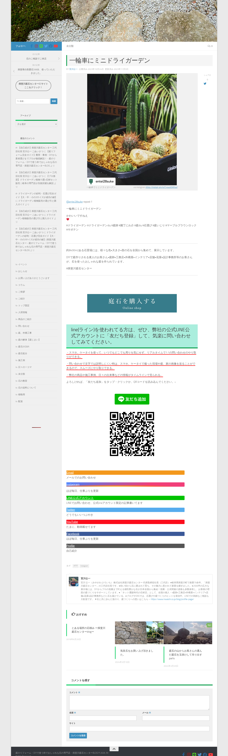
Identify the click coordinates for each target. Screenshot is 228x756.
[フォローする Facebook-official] (31, 46)
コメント (74, 692)
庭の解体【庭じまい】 (29, 339)
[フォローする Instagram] (36, 46)
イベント (22, 264)
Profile (70, 545)
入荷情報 (22, 312)
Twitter (70, 509)
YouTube (72, 521)
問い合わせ (23, 326)
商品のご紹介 (25, 319)
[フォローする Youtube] (55, 46)
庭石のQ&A (23, 346)
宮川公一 (73, 69)
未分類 (69, 46)
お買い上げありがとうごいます (34, 278)
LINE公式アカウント (80, 497)
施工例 (21, 360)
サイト (72, 723)
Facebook (72, 534)
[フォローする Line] (41, 46)
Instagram (73, 484)
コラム (21, 285)
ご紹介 (21, 298)
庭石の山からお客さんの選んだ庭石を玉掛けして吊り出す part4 (185, 654)
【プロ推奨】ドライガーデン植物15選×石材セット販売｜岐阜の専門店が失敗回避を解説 (36, 180)
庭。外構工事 (25, 333)
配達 (20, 401)
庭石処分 (22, 353)
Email (70, 472)
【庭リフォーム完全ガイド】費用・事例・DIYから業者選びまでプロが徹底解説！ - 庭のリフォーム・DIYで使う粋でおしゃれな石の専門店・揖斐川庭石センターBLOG (36, 158)
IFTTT (76, 566)
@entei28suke (74, 201)
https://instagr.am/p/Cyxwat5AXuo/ (162, 187)
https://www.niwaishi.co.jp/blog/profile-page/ (172, 599)
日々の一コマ (25, 367)
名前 (72, 712)
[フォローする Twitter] (46, 46)
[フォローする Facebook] (51, 46)
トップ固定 (23, 305)
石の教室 (22, 380)
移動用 (21, 394)
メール (146, 712)
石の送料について (27, 387)
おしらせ (22, 271)
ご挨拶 (21, 291)
